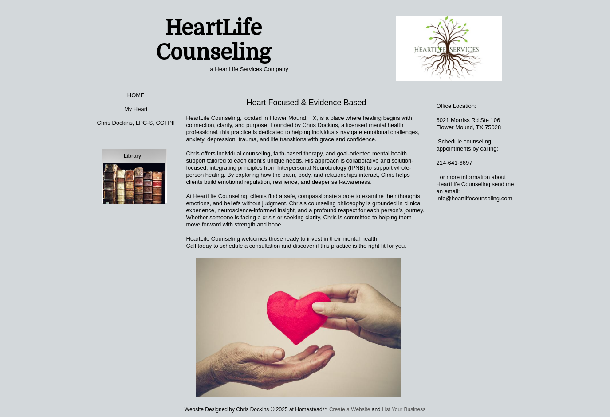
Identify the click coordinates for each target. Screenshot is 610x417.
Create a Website (349, 409)
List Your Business (403, 409)
